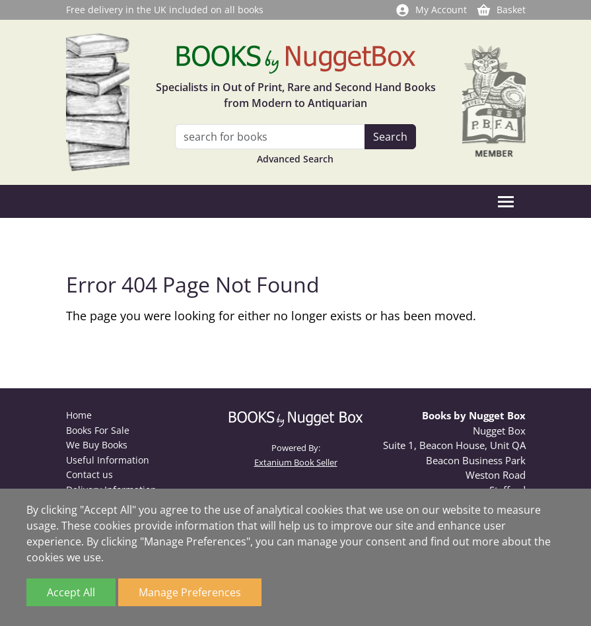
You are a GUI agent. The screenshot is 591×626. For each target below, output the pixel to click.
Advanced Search (295, 159)
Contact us (89, 474)
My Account (431, 9)
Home (79, 415)
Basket (501, 9)
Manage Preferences (190, 592)
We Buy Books (96, 444)
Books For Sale (97, 430)
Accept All (71, 592)
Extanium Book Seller (295, 462)
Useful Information (107, 460)
